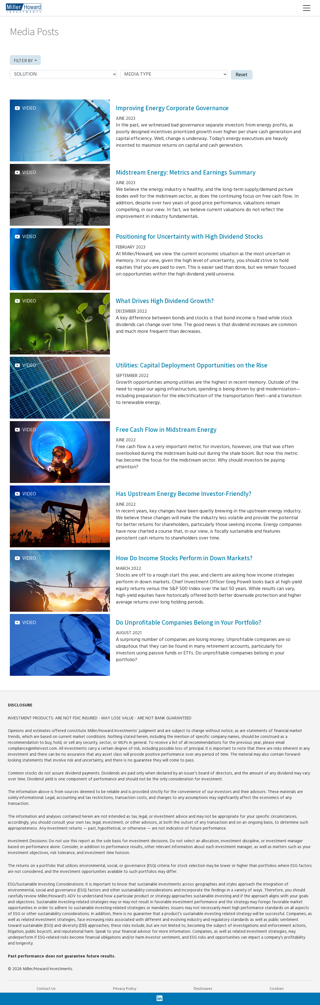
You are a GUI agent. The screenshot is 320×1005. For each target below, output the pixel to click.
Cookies (276, 989)
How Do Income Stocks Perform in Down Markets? (184, 558)
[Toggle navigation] (311, 8)
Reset (241, 74)
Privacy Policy (124, 989)
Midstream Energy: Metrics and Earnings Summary (186, 172)
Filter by (23, 61)
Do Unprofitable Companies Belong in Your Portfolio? (188, 622)
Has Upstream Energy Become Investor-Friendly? (183, 493)
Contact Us (46, 989)
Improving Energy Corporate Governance (172, 108)
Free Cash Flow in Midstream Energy (166, 429)
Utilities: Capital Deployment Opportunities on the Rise (191, 365)
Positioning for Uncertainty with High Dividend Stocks (189, 236)
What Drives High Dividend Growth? (165, 301)
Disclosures (203, 989)
